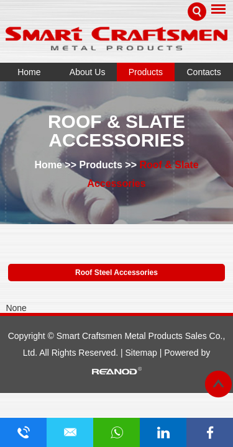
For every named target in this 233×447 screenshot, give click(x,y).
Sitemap (143, 353)
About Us (88, 72)
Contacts (204, 72)
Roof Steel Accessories (116, 272)
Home (28, 72)
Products (146, 72)
